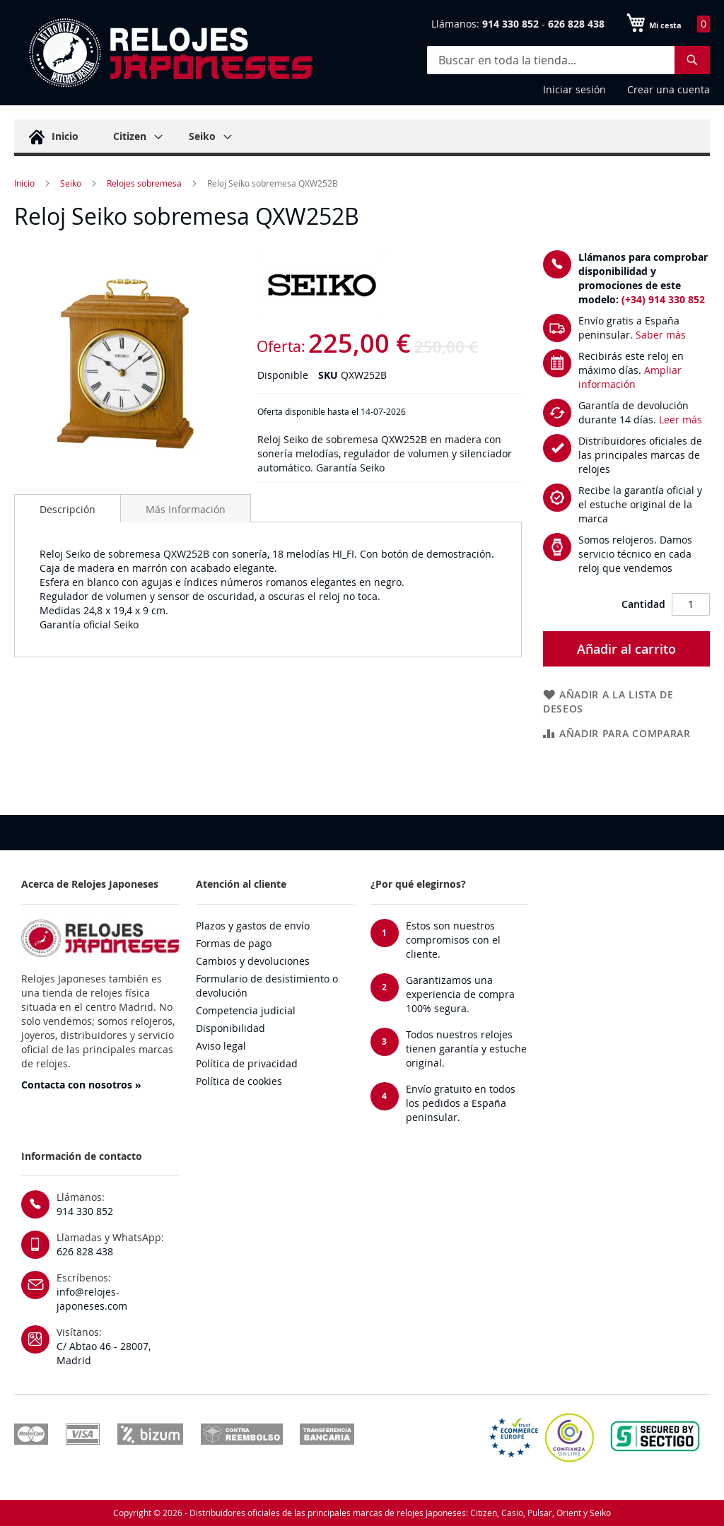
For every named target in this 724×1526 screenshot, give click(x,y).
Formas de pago (234, 943)
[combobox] (568, 60)
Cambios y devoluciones (253, 961)
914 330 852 (85, 1211)
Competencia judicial (246, 1010)
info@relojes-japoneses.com (92, 1299)
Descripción (67, 509)
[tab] (67, 508)
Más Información (186, 509)
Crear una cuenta (668, 89)
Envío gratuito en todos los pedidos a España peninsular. (460, 1103)
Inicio (24, 183)
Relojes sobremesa (144, 183)
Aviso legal (221, 1045)
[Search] (692, 60)
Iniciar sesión (574, 89)
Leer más (680, 419)
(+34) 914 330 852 (663, 299)
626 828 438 (85, 1251)
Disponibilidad (230, 1028)
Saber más (661, 334)
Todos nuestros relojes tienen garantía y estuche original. (466, 1048)
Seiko (70, 183)
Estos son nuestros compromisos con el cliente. (453, 940)
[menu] (362, 137)
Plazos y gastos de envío (253, 925)
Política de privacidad (247, 1063)
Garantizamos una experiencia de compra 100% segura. (460, 994)
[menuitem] (51, 136)
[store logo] (169, 53)
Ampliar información (630, 377)
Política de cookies (239, 1081)
